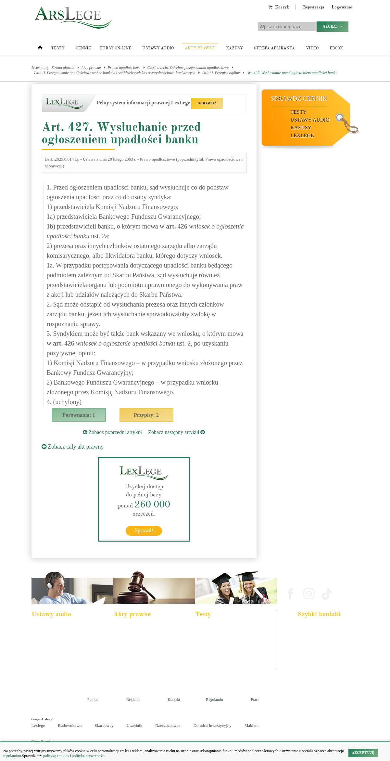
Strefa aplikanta (274, 48)
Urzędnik (134, 725)
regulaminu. (12, 756)
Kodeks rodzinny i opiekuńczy (140, 646)
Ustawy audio (158, 48)
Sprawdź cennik (299, 98)
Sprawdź (144, 530)
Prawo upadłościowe (123, 67)
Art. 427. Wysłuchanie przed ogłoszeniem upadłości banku (291, 73)
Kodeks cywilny (48, 646)
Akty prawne (200, 48)
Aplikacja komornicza (216, 637)
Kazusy (234, 48)
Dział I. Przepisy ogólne (221, 73)
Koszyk (279, 7)
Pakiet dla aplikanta (50, 628)
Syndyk (205, 663)
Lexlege (38, 725)
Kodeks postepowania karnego (58, 672)
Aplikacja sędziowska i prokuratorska (227, 654)
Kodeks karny (128, 628)
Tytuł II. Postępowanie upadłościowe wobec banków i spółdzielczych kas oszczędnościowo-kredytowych (114, 73)
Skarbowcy (104, 725)
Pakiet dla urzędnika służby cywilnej (62, 637)
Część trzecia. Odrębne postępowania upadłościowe (187, 67)
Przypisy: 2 (146, 415)
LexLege (302, 135)
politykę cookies (56, 756)
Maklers (251, 725)
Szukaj (332, 26)
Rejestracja (313, 7)
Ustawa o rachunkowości (54, 663)
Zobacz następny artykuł (176, 432)
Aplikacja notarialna (214, 646)
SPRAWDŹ (207, 103)
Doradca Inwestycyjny (212, 725)
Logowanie (342, 7)
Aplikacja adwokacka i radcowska (224, 628)
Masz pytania (310, 666)
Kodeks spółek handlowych (138, 654)
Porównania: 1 (79, 415)
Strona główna (63, 67)
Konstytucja (126, 672)
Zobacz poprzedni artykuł (112, 432)
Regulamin (214, 699)
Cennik (83, 48)
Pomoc (92, 699)
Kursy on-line (115, 48)
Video (312, 48)
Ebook (336, 48)
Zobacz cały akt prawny (73, 446)
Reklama (133, 699)
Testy (58, 48)
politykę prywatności (88, 756)
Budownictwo (70, 725)
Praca (255, 699)
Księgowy (207, 672)
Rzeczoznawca (167, 725)
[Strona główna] (40, 49)
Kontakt (174, 699)
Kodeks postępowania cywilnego (59, 654)
